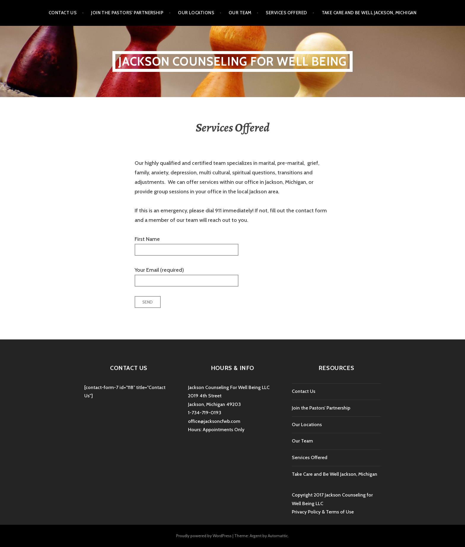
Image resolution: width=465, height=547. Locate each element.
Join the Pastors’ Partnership (127, 12)
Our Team (240, 12)
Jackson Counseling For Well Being (232, 61)
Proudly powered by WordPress (204, 535)
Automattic (278, 535)
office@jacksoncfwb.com (214, 421)
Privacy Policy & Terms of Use (323, 512)
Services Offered (286, 12)
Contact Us (63, 12)
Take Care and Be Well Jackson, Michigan (369, 12)
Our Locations (196, 12)
